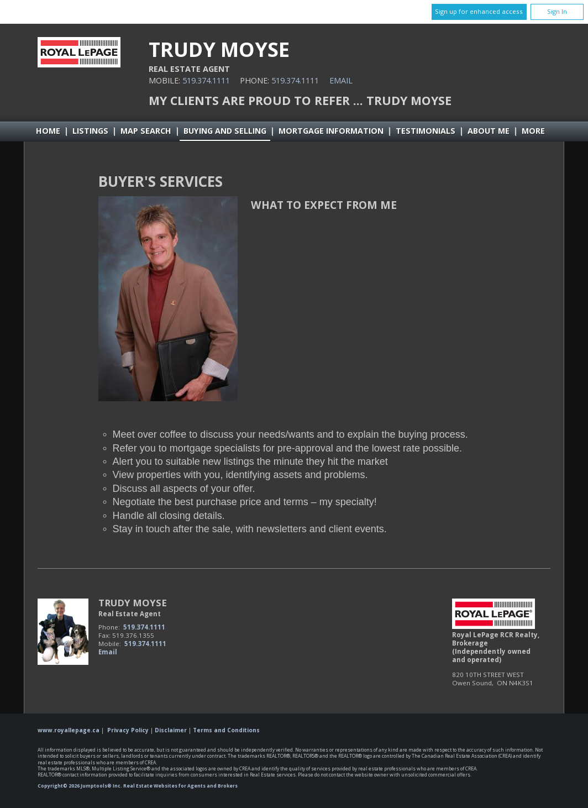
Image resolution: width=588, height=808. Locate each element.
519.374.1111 (206, 80)
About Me (489, 130)
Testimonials (425, 130)
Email (341, 80)
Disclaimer (171, 730)
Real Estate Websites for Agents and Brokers (180, 786)
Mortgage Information (331, 130)
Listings (90, 130)
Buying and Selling (224, 130)
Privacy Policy (128, 730)
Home (48, 130)
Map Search (145, 130)
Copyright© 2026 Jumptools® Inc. (80, 786)
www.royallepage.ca (68, 730)
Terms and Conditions (226, 730)
